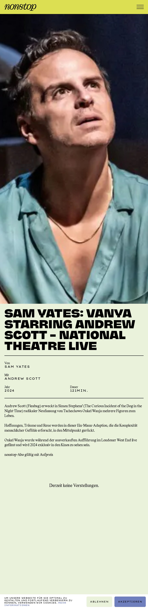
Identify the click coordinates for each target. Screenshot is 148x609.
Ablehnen (99, 601)
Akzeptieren (130, 601)
